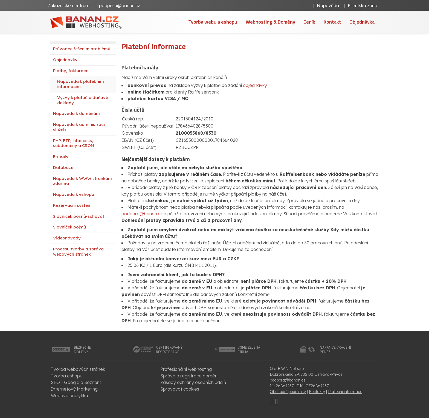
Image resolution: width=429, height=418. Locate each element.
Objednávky (65, 59)
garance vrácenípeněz (335, 349)
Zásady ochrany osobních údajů (193, 382)
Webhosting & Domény (270, 22)
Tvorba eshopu (66, 376)
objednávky (255, 85)
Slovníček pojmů (69, 227)
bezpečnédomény (82, 349)
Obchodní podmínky (288, 391)
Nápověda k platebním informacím (80, 84)
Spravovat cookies (179, 389)
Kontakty (317, 391)
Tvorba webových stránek (78, 369)
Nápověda (328, 5)
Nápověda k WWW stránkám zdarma (82, 181)
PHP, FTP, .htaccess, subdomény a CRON (73, 143)
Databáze (63, 167)
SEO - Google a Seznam (76, 382)
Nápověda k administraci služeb (79, 127)
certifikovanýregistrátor (169, 349)
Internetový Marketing (74, 389)
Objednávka (362, 22)
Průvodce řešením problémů (81, 48)
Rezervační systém (72, 205)
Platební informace (345, 391)
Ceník (309, 22)
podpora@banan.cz (119, 5)
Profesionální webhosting (186, 369)
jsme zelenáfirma (249, 349)
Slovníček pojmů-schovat (78, 216)
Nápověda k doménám (76, 113)
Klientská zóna (362, 5)
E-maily (60, 156)
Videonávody (67, 238)
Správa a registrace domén (189, 376)
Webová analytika (69, 395)
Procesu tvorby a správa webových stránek (78, 251)
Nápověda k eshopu (73, 194)
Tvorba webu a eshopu (213, 22)
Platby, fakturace (70, 70)
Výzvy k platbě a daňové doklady (82, 100)
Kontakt (332, 22)
